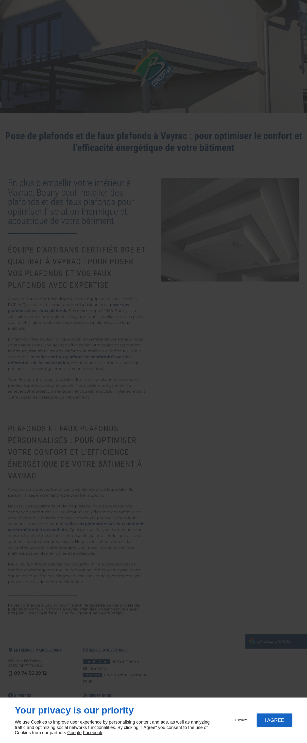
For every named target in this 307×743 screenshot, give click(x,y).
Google (74, 732)
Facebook (92, 732)
